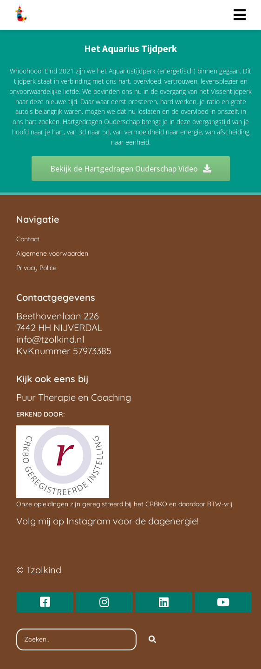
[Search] (152, 640)
